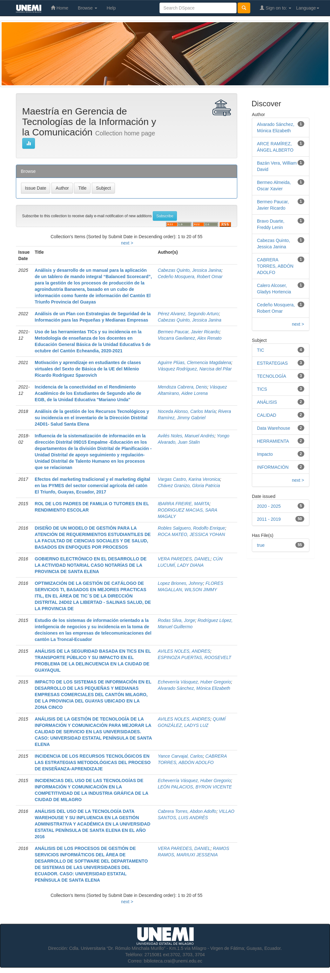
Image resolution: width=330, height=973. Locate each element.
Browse (87, 7)
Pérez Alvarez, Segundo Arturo (188, 313)
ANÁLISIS (267, 402)
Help (111, 7)
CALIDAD (266, 415)
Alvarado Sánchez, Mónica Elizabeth (194, 688)
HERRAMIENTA (273, 441)
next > (127, 242)
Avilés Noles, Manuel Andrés (186, 435)
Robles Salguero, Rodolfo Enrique (191, 528)
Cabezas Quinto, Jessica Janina (189, 270)
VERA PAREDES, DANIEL (184, 558)
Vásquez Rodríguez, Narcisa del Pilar (195, 368)
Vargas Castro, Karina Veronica (189, 479)
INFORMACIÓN (273, 467)
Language (307, 7)
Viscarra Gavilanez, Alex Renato (190, 338)
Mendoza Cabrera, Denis (182, 386)
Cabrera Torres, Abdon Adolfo (187, 811)
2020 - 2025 (269, 506)
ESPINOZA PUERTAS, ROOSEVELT (194, 657)
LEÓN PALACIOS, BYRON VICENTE (195, 786)
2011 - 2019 (269, 519)
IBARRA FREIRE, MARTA (183, 503)
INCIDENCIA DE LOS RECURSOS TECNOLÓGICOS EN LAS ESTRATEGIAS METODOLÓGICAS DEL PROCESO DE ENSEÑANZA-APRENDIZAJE (93, 762)
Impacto (265, 454)
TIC (260, 350)
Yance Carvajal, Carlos (180, 756)
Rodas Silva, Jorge (176, 620)
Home (59, 7)
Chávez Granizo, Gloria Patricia (189, 485)
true (261, 545)
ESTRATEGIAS (272, 363)
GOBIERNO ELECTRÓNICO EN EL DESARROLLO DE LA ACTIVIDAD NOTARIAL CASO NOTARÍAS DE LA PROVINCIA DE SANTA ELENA (90, 565)
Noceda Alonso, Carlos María (187, 411)
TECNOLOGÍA (271, 376)
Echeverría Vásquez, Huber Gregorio (194, 681)
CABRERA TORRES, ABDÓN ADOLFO (275, 266)
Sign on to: (275, 7)
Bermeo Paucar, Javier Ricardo (188, 331)
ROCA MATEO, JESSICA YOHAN (191, 534)
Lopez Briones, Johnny (180, 583)
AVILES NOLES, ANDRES (184, 651)
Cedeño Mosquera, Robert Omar (190, 276)
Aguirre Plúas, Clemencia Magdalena (194, 362)
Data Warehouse (273, 428)
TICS (262, 389)
